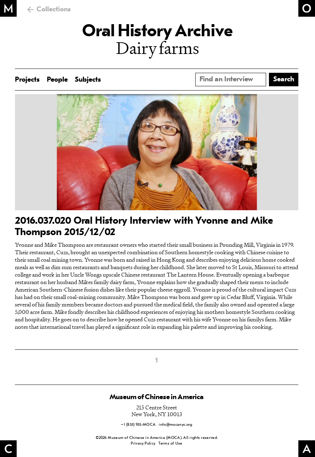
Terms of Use (170, 444)
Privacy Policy (143, 444)
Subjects (88, 79)
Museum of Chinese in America (156, 397)
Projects (27, 79)
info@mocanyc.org (175, 425)
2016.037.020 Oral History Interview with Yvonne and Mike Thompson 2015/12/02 (144, 227)
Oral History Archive (157, 31)
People (57, 79)
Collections (53, 9)
